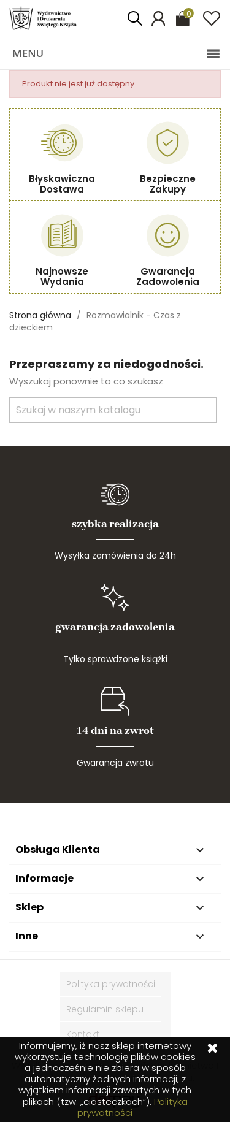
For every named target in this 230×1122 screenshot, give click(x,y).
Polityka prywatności (110, 984)
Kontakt (82, 1034)
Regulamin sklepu (105, 1009)
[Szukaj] (113, 410)
